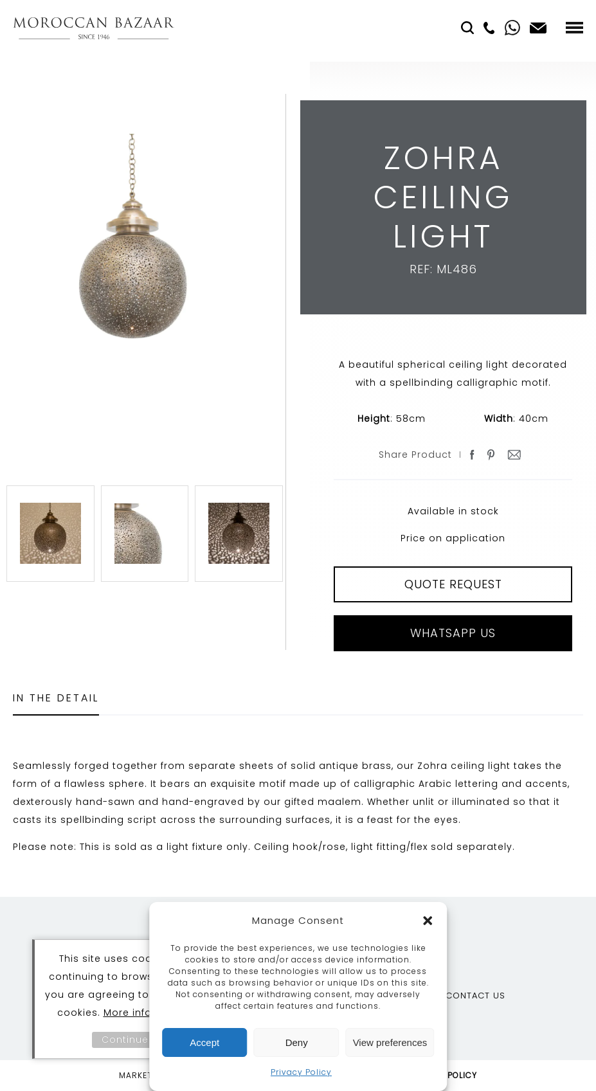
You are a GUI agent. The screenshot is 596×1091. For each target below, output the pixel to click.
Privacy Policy (301, 1072)
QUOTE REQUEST (453, 584)
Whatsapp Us (453, 633)
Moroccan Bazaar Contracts (93, 28)
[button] (427, 920)
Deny (296, 1042)
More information (148, 1012)
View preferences (390, 1042)
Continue (125, 1039)
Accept (204, 1042)
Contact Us (475, 995)
